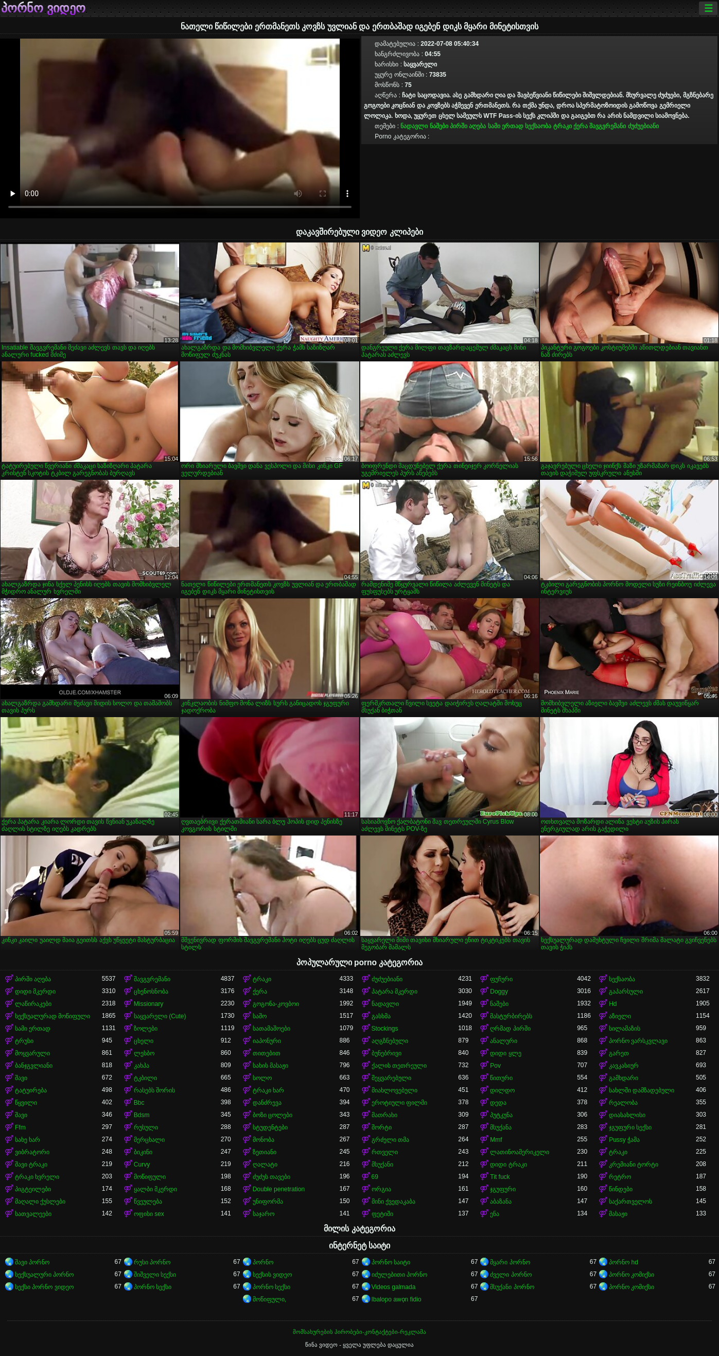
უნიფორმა (268, 1201)
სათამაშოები (271, 1028)
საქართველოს (630, 1201)
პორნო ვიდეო (43, 8)
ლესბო (144, 1053)
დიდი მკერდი (35, 991)
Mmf (496, 1139)
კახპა (141, 1065)
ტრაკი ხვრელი (37, 1176)
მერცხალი (149, 1139)
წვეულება (148, 1201)
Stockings (385, 1028)
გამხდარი (623, 1078)
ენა (494, 1214)
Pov (495, 1065)
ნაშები (439, 126)
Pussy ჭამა (624, 1139)
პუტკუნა (501, 1115)
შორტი (382, 1127)
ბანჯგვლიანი (33, 1065)
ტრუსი (24, 1041)
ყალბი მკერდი (155, 1189)
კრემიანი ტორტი (633, 1164)
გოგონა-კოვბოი (276, 1003)
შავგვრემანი (607, 126)
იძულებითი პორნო (399, 1274)
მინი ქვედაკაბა (393, 1201)
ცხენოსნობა (151, 991)
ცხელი (143, 1041)
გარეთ (619, 1053)
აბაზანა (501, 1201)
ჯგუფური (503, 1189)
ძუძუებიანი (643, 126)
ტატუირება (31, 1090)
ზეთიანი (264, 1152)
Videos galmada (394, 1287)
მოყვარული (32, 1053)
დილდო (502, 1090)
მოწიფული (150, 1176)
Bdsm (142, 1115)
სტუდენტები (270, 1127)
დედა (498, 1102)
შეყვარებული (391, 1078)
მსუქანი (382, 1164)
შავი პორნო (32, 1262)
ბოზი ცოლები (272, 1115)
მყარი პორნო (510, 1262)
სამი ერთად (505, 126)
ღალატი (265, 1164)
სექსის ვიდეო (272, 1274)
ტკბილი (145, 1078)
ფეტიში (382, 1214)
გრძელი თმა (390, 1139)
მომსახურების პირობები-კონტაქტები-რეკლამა (359, 1332)
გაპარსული (626, 991)
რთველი (385, 1152)
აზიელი (620, 1016)
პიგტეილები (33, 1189)
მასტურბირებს (511, 1016)
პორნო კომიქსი (631, 1274)
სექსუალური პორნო (44, 1274)
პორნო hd (623, 1262)
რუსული (146, 1127)
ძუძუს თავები (271, 1176)
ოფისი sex (149, 1214)
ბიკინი (143, 1152)
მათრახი (384, 1115)
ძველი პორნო (510, 1274)
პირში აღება (468, 126)
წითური (501, 1078)
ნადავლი (414, 126)
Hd (613, 1003)
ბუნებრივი (386, 1053)
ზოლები (145, 1028)
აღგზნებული (390, 1041)
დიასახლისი (627, 1115)
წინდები (621, 1189)
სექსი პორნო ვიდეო (44, 1287)
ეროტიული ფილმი (399, 1102)
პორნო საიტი (391, 1262)
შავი (21, 1078)
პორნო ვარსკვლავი (638, 1041)
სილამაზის (624, 1028)
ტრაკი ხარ (268, 1090)
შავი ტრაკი (31, 1164)
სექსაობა (538, 126)
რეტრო (620, 1176)
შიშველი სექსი (155, 1274)
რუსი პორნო (152, 1262)
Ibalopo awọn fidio (397, 1299)
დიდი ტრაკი (508, 1164)
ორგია (381, 1189)
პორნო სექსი (152, 1287)
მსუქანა (501, 1127)
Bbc (139, 1102)
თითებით (266, 1053)
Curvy (142, 1164)
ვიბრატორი (32, 1152)
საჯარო (263, 1214)
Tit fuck (500, 1176)
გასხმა (381, 1016)
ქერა (580, 126)
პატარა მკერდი (394, 991)
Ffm (20, 1127)
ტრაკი (562, 126)
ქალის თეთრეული (399, 1065)
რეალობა (623, 1102)
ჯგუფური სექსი (630, 1127)
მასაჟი (618, 1214)
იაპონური (267, 1041)
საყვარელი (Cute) (160, 1016)
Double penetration (279, 1189)
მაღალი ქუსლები (40, 1201)
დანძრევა (267, 1102)
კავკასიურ (624, 1065)
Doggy (499, 991)
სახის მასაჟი (270, 1065)
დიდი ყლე (505, 1053)
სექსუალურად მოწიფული (52, 1016)
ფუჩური (501, 979)
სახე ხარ (27, 1139)
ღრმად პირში (510, 1028)
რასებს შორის (154, 1090)
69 (375, 1176)
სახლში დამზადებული (641, 1090)
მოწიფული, (269, 1299)
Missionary (148, 1003)
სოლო (262, 1078)
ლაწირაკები (33, 1003)
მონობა (263, 1139)
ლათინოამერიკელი (519, 1152)
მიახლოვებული (394, 1090)
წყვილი (26, 1102)
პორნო (263, 1262)
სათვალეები (33, 1214)
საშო (260, 1016)
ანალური (503, 1041)
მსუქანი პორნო (512, 1287)
